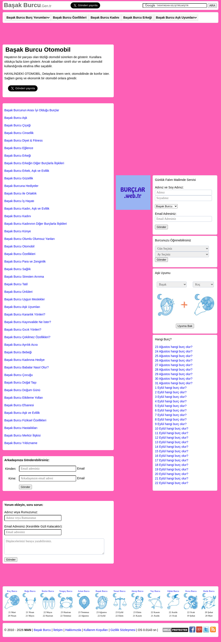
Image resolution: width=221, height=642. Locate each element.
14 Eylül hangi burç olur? (171, 446)
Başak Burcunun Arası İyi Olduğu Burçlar (31, 110)
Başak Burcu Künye (17, 231)
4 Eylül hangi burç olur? (170, 401)
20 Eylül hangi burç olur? (171, 474)
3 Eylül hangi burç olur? (170, 396)
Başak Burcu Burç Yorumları (26, 17)
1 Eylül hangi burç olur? (170, 387)
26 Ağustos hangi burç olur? (174, 360)
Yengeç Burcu (65, 591)
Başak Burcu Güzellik (18, 178)
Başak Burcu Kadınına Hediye (24, 360)
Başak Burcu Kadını (105, 17)
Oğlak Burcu (173, 591)
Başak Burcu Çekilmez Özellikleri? (27, 337)
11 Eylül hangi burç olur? (171, 433)
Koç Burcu (12, 591)
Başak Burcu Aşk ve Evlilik (22, 412)
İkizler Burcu (48, 591)
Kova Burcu (191, 591)
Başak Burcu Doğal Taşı (20, 382)
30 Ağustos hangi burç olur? (174, 378)
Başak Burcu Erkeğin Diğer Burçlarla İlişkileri (34, 163)
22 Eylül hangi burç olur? (171, 483)
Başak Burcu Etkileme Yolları (23, 397)
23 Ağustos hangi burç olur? (174, 347)
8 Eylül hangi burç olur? (170, 419)
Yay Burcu (155, 591)
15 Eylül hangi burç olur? (171, 451)
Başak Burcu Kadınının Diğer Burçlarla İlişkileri (35, 223)
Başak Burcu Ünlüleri (18, 291)
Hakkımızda (73, 630)
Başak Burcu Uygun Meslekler (24, 299)
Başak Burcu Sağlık (17, 269)
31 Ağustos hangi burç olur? (174, 383)
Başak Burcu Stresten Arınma (24, 276)
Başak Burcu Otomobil (19, 246)
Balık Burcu (209, 591)
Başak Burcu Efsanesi (19, 405)
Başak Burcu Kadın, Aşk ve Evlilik (26, 208)
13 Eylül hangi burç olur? (171, 442)
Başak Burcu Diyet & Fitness (23, 140)
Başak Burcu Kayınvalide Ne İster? (27, 322)
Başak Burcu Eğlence (18, 148)
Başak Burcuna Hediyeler (21, 186)
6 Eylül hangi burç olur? (170, 410)
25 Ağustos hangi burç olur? (174, 356)
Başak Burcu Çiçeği (17, 125)
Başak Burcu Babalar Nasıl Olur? (26, 367)
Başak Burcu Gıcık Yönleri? (22, 329)
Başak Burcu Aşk (15, 117)
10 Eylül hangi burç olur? (171, 428)
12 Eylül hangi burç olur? (171, 437)
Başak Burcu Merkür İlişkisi (22, 435)
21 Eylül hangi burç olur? (171, 478)
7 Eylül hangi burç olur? (170, 415)
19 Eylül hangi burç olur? (171, 469)
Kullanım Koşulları (96, 630)
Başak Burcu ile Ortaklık (20, 193)
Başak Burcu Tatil (16, 284)
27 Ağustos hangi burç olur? (174, 365)
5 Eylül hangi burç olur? (170, 406)
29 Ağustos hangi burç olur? (174, 374)
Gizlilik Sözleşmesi (123, 630)
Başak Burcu (22, 5)
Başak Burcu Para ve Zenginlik (25, 261)
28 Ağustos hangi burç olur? (174, 369)
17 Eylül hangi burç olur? (171, 460)
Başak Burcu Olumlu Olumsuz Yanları (29, 239)
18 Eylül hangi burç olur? (171, 465)
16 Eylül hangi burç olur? (171, 455)
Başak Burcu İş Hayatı (19, 201)
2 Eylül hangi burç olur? (170, 392)
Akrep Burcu (137, 591)
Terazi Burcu (119, 591)
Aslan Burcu (84, 591)
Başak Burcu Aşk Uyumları (175, 17)
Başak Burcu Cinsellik (18, 133)
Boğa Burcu (29, 591)
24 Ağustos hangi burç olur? (174, 351)
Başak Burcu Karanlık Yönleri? (24, 314)
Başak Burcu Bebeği (18, 352)
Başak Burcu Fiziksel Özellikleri (25, 420)
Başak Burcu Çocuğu (18, 375)
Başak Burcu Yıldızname (20, 443)
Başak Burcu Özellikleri (70, 17)
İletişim (58, 630)
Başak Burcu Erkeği (137, 17)
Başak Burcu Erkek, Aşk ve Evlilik (26, 170)
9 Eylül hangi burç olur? (170, 424)
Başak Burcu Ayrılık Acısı (21, 344)
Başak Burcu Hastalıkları (20, 428)
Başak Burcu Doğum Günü (22, 390)
